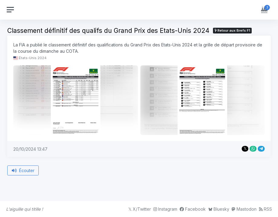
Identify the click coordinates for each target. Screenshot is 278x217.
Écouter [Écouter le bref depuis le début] (23, 170)
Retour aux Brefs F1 (232, 30)
